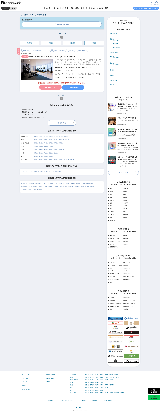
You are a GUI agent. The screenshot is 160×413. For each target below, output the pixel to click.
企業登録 (48, 382)
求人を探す (48, 8)
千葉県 (56, 139)
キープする (50, 87)
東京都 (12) (116, 47)
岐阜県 (36, 146)
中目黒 (125, 203)
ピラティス (127, 268)
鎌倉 (125, 200)
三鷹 (125, 208)
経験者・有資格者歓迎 (59, 50)
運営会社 (94, 400)
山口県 (56, 153)
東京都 (67, 139)
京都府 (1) (116, 64)
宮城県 (51, 136)
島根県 (41, 153)
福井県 (51, 143)
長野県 (61, 143)
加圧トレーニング (113, 273)
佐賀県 (41, 160)
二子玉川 (111, 211)
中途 (5, 8)
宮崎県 (61, 160)
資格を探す (75, 8)
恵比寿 (125, 188)
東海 (112, 56)
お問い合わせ (108, 400)
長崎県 (46, 160)
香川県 (41, 156)
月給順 (94, 43)
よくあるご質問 (102, 8)
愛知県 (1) (116, 57)
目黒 (110, 197)
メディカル (127, 271)
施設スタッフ (112, 235)
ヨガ (110, 268)
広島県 (51, 153)
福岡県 (36, 160)
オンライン (111, 220)
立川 (125, 211)
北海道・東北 (114, 33)
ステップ (126, 273)
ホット (110, 271)
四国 (112, 75)
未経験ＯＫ (24, 183)
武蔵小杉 (111, 200)
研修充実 (71, 50)
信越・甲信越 (114, 52)
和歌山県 (61, 149)
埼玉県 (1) (116, 40)
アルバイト (24, 171)
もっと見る (123, 172)
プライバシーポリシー (66, 400)
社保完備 (31, 183)
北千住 (110, 217)
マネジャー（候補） (114, 238)
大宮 (125, 191)
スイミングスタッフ (114, 241)
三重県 (51, 146)
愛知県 (46, 146)
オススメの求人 (26, 374)
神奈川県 (61, 139)
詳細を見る (73, 87)
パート (30, 171)
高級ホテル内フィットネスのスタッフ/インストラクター (52, 56)
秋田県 (56, 136)
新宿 (110, 194)
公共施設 (126, 279)
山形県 (61, 136)
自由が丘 (111, 214)
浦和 (125, 197)
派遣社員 (36, 171)
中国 (112, 70)
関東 (112, 39)
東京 (110, 208)
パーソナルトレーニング (115, 265)
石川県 (46, 143)
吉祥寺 (110, 191)
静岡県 (41, 146)
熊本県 (51, 160)
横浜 (110, 188)
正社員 (48, 171)
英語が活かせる (25, 186)
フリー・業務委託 (56, 171)
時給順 (51, 43)
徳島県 (36, 156)
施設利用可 (34, 186)
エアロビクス (112, 262)
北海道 (41, 136)
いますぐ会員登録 (154, 391)
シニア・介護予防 (113, 279)
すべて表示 (61, 123)
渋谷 (110, 206)
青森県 (36, 136)
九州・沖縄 (113, 80)
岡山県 (46, 153)
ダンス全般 (111, 276)
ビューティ (127, 262)
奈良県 (56, 149)
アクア (125, 265)
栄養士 (125, 235)
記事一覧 (84, 8)
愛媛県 (46, 156)
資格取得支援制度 (37, 50)
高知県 (51, 156)
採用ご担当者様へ (50, 378)
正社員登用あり (49, 186)
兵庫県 (51, 149)
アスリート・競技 (128, 276)
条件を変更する (62, 24)
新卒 (13, 8)
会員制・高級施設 (82, 50)
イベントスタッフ (26, 189)
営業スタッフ (127, 241)
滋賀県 (36, 149)
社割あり (48, 50)
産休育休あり (90, 186)
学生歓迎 (70, 186)
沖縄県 (72, 160)
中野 (125, 206)
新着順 (29, 43)
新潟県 (36, 143)
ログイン (50, 400)
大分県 (56, 160)
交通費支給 (26, 50)
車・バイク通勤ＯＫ (76, 183)
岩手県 (46, 136)
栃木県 (41, 139)
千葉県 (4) (116, 43)
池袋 (110, 203)
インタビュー (25, 382)
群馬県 (46, 139)
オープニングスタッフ (48, 183)
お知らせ (92, 8)
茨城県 (36, 139)
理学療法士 (127, 238)
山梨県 (56, 143)
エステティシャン (128, 244)
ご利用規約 (82, 400)
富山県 (41, 143)
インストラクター (113, 244)
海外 (112, 84)
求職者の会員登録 (50, 374)
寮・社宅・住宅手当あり (62, 183)
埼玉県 (51, 139)
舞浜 (125, 217)
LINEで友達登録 (154, 397)
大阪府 (46, 149)
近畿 (112, 63)
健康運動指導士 (113, 247)
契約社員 (42, 171)
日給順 (72, 43)
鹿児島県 (66, 160)
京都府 (41, 149)
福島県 (66, 136)
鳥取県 (36, 153)
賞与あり (83, 186)
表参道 (125, 214)
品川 (125, 194)
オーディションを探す (61, 8)
